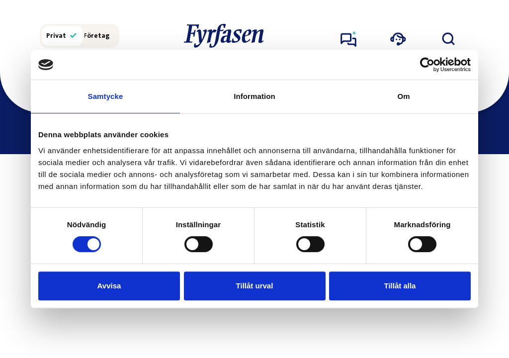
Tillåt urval (254, 285)
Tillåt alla (400, 285)
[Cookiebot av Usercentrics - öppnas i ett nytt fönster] (427, 64)
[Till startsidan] (223, 36)
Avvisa (109, 285)
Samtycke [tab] (105, 96)
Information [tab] (254, 96)
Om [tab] (403, 96)
